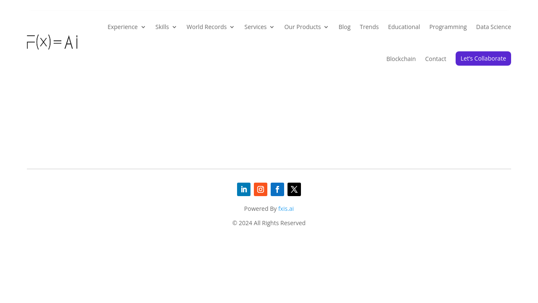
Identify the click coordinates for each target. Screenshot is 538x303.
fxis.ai (286, 209)
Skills (162, 27)
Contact (435, 59)
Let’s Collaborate (483, 58)
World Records (207, 27)
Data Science (493, 27)
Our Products (302, 27)
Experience (123, 27)
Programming (448, 27)
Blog (344, 27)
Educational (404, 27)
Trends (369, 27)
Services (255, 27)
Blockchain (401, 59)
